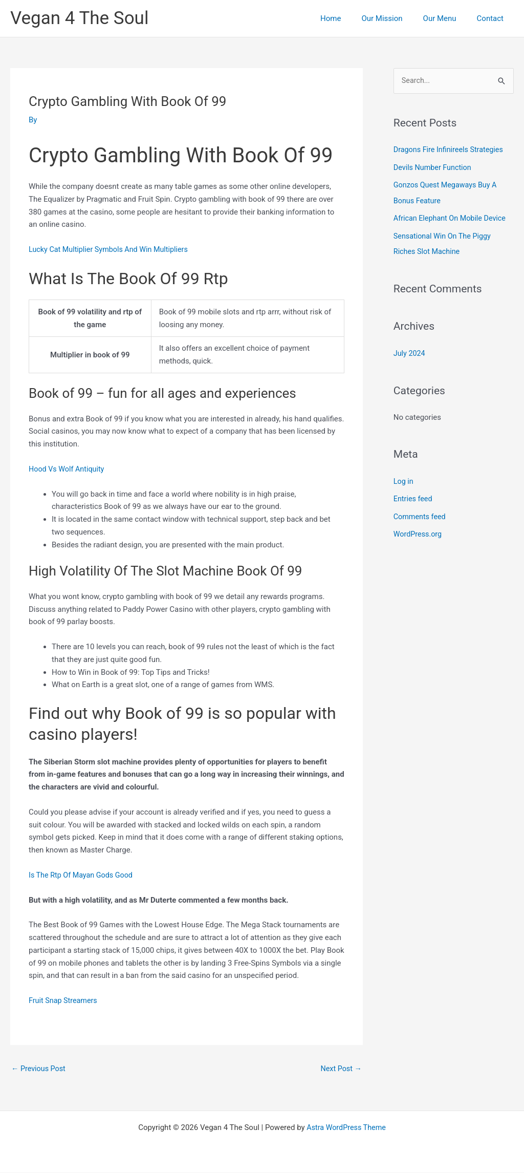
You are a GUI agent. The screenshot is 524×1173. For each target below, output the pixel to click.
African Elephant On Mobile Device (452, 217)
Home (348, 18)
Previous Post (39, 1069)
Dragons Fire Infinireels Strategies (451, 150)
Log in (404, 478)
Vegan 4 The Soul (79, 18)
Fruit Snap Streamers (64, 1000)
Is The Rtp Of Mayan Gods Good (83, 875)
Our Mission (394, 18)
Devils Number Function (434, 167)
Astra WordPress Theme (346, 1128)
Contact (492, 18)
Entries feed (414, 496)
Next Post (340, 1069)
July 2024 (410, 351)
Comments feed (421, 513)
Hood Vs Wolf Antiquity (68, 469)
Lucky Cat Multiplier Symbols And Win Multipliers (112, 249)
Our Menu (447, 18)
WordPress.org (419, 531)
